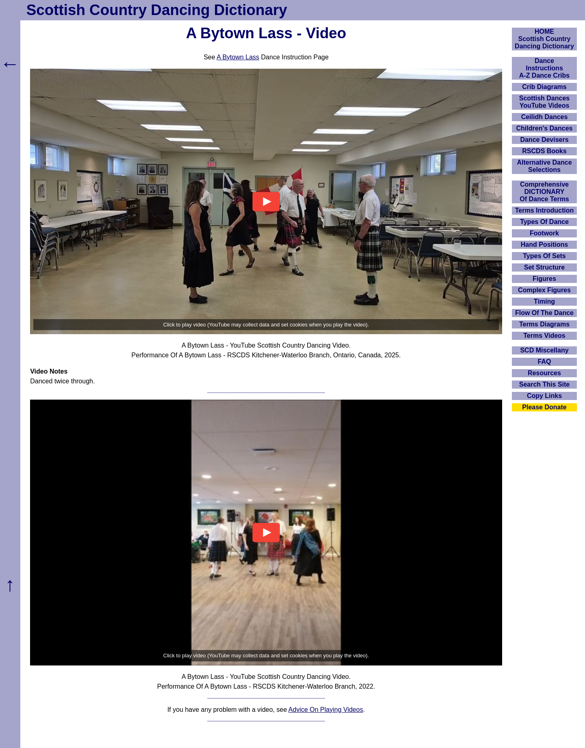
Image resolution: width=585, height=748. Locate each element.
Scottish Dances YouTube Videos (544, 102)
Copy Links (544, 395)
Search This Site (544, 384)
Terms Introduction (544, 210)
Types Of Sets (544, 255)
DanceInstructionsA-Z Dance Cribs (544, 68)
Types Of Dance (544, 221)
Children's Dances (544, 128)
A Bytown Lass (238, 57)
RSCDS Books (544, 151)
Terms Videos (544, 335)
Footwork (544, 233)
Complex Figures (544, 290)
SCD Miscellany (544, 350)
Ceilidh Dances (544, 116)
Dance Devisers (544, 139)
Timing (544, 301)
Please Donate (544, 407)
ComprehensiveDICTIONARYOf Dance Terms (544, 191)
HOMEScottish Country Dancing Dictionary (544, 39)
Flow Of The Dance (544, 312)
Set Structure (544, 267)
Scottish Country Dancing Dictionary (156, 10)
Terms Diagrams (544, 324)
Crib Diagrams (544, 86)
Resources (544, 373)
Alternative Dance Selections (544, 166)
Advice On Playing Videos (325, 709)
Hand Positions (544, 244)
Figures (544, 278)
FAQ (544, 361)
